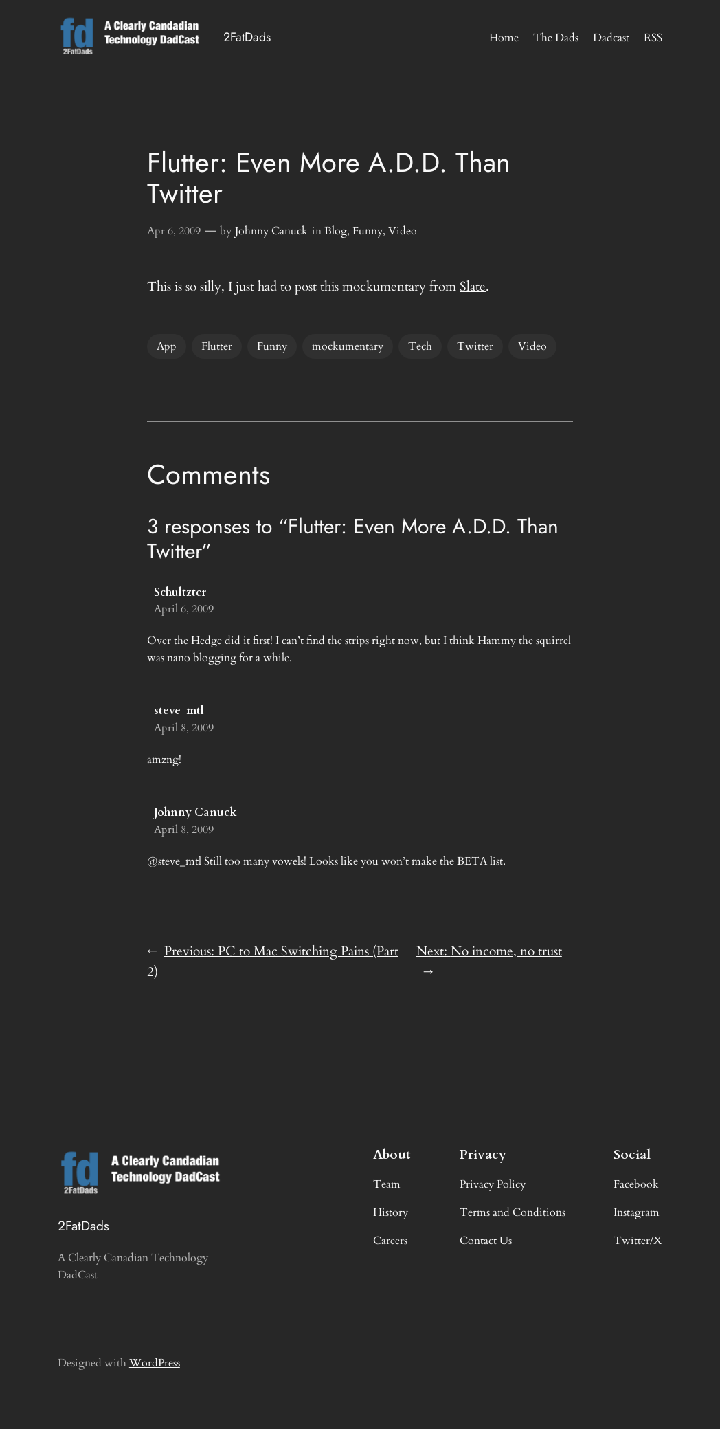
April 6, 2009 (184, 609)
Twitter (475, 346)
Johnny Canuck (271, 231)
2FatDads (247, 37)
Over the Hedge (184, 640)
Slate (473, 287)
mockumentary (347, 346)
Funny (367, 231)
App (167, 346)
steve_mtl (179, 710)
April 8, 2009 (184, 727)
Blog (335, 231)
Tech (420, 346)
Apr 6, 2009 (174, 231)
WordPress (154, 1363)
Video (402, 231)
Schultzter (180, 592)
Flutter (216, 346)
